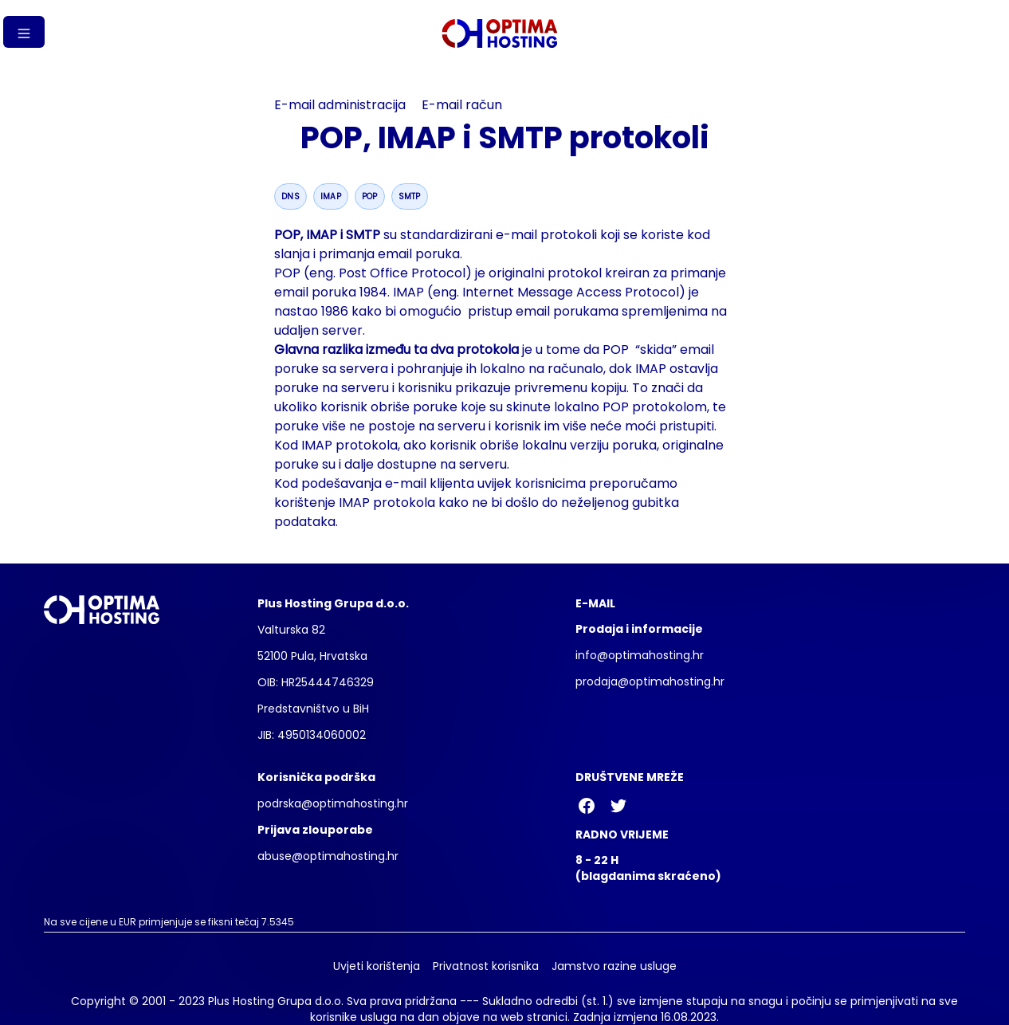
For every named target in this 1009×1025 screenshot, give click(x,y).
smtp (409, 196)
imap (330, 196)
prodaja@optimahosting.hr (649, 681)
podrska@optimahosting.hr (332, 803)
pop (370, 196)
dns (290, 196)
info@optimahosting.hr (639, 655)
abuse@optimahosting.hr (327, 856)
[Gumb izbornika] (24, 32)
